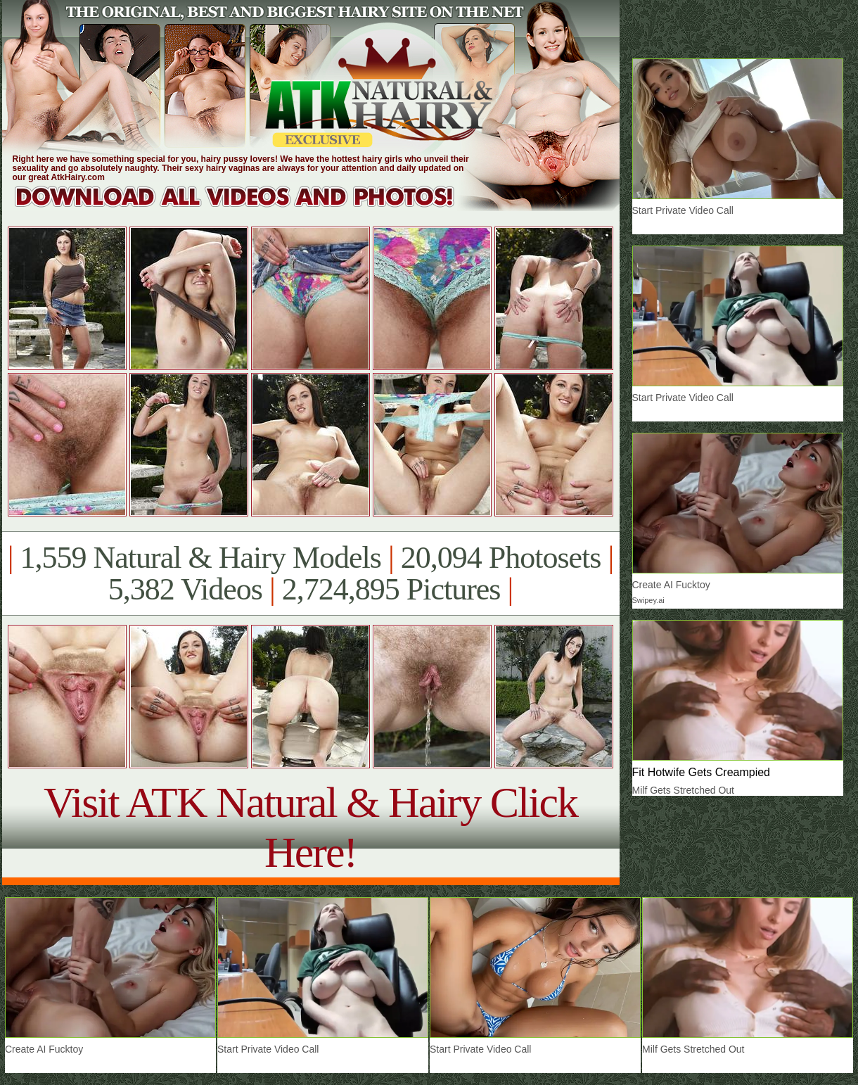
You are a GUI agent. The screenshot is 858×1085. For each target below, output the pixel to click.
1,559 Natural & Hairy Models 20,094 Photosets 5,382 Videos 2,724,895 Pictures (310, 573)
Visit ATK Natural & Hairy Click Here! (310, 827)
